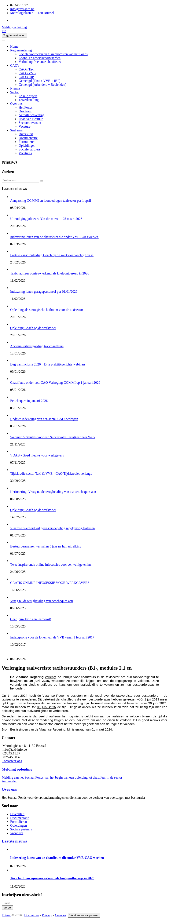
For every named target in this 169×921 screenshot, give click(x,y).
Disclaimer (31, 915)
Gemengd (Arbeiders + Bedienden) (42, 84)
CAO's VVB (27, 73)
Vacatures (25, 153)
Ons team (25, 111)
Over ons (16, 103)
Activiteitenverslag (31, 115)
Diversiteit (26, 134)
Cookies (60, 915)
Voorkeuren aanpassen (83, 915)
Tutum (6, 915)
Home (14, 46)
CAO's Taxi (26, 69)
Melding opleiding (14, 27)
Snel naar (16, 130)
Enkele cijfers (28, 96)
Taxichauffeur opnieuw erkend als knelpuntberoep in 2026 (52, 878)
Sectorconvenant (30, 122)
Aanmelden (9, 781)
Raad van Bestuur (31, 119)
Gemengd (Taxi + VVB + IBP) (39, 81)
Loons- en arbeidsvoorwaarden (39, 58)
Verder (7, 907)
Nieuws (15, 88)
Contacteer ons (12, 761)
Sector (14, 92)
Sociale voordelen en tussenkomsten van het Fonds (53, 54)
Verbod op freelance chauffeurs (40, 61)
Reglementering (21, 50)
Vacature (24, 126)
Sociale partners (29, 149)
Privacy (47, 915)
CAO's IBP (26, 77)
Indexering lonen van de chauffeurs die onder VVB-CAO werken (57, 857)
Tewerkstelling (29, 100)
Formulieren (27, 141)
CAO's (14, 65)
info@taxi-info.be (22, 9)
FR (4, 31)
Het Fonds (26, 107)
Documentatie (28, 138)
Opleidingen (27, 145)
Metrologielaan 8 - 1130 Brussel (32, 13)
